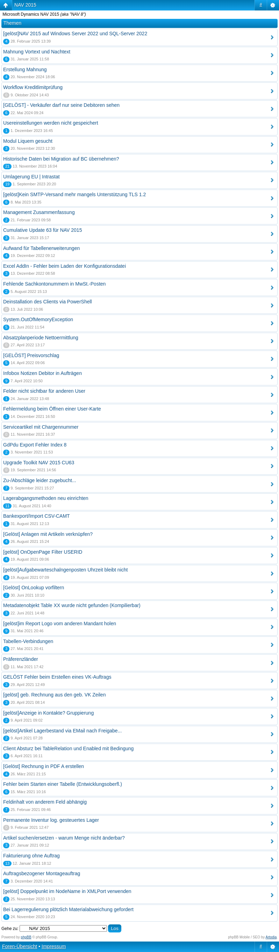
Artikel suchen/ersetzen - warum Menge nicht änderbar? (64, 838)
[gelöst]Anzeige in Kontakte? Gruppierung (48, 713)
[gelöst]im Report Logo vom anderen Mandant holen (59, 623)
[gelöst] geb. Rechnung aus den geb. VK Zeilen (54, 695)
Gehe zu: (10, 928)
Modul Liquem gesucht (27, 141)
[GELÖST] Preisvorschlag (31, 355)
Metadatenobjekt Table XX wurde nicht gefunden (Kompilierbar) (72, 605)
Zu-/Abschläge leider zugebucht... (39, 480)
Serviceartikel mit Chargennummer (41, 427)
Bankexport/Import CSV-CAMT (36, 516)
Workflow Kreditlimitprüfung (33, 87)
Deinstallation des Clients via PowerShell (47, 301)
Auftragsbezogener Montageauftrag (41, 873)
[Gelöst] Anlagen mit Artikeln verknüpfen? (48, 534)
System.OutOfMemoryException (38, 319)
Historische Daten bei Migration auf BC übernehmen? (61, 159)
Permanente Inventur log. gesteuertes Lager (51, 820)
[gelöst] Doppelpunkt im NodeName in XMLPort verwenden (67, 891)
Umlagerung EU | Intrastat (31, 176)
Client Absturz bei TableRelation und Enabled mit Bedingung (68, 748)
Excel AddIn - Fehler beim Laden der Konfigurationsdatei (64, 266)
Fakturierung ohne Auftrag (31, 855)
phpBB (26, 937)
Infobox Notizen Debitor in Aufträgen (42, 373)
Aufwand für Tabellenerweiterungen (41, 248)
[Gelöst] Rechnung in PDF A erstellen (43, 766)
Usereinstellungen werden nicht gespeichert (50, 123)
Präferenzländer (20, 659)
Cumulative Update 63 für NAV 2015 (42, 230)
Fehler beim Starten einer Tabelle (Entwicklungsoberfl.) (62, 784)
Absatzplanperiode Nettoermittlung (40, 337)
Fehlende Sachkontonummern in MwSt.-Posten (54, 284)
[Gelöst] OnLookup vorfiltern (33, 587)
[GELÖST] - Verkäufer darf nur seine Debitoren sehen (61, 105)
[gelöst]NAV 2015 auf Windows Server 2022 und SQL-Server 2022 (75, 33)
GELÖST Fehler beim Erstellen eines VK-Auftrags (57, 677)
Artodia (271, 937)
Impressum (54, 946)
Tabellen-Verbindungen (28, 641)
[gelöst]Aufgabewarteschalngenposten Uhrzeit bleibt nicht (65, 570)
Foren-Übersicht (19, 946)
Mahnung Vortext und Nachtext (36, 51)
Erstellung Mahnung (25, 69)
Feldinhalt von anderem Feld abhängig (45, 802)
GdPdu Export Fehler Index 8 (34, 445)
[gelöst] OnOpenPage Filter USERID (42, 552)
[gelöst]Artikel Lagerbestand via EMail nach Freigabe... (62, 730)
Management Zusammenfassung (39, 212)
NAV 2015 (25, 5)
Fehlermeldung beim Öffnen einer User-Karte (52, 409)
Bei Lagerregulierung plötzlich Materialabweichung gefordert (68, 909)
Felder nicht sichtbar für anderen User (44, 391)
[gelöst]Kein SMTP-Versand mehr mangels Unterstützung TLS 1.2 (74, 194)
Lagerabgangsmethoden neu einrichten (45, 498)
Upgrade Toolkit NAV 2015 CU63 (38, 462)
